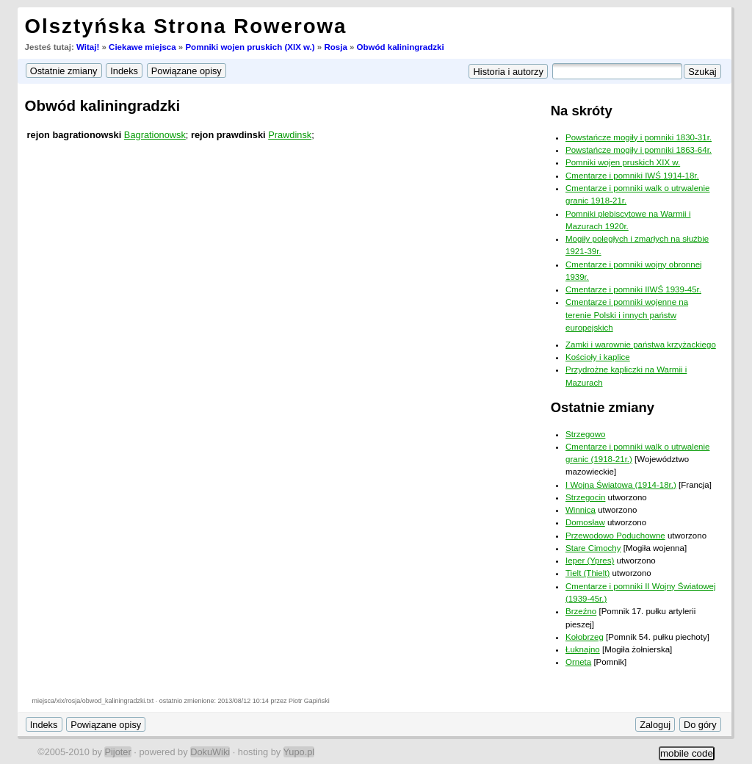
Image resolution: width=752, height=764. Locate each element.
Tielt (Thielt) (587, 573)
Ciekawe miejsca (142, 47)
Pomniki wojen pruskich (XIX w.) (249, 47)
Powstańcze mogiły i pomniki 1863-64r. (638, 149)
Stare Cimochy (593, 548)
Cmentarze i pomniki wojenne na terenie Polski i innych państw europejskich (626, 315)
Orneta (578, 661)
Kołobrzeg (584, 637)
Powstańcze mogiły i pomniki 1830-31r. (638, 137)
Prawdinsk (289, 134)
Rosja (335, 47)
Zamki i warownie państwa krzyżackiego (640, 344)
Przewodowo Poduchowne (615, 535)
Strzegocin (585, 497)
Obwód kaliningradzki (400, 47)
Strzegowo (585, 434)
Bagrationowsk (155, 134)
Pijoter (117, 751)
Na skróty (581, 110)
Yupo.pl (299, 751)
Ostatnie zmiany (602, 407)
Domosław (585, 522)
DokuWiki (210, 751)
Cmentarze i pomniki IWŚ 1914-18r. (632, 175)
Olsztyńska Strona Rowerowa (186, 26)
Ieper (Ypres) (589, 560)
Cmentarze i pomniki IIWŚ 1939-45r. (633, 289)
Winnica (580, 509)
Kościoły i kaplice (597, 357)
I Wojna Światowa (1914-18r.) (620, 484)
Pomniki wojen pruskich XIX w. (622, 162)
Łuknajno (582, 649)
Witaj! (87, 47)
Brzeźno (580, 611)
